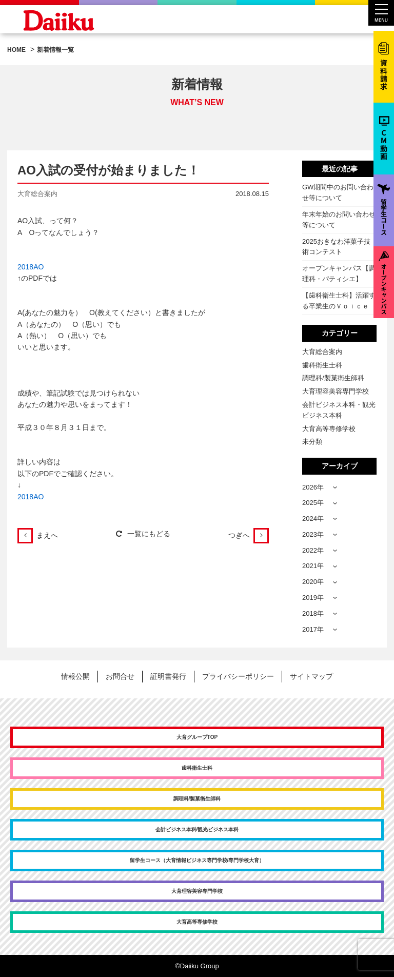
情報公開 (75, 676)
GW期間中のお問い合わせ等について (337, 192)
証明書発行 (168, 676)
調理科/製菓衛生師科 (333, 378)
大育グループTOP (197, 737)
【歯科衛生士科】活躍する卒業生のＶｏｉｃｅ (339, 300)
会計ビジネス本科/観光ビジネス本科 (197, 829)
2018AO (30, 267)
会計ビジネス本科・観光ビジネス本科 (339, 410)
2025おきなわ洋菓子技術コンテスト (336, 247)
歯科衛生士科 (322, 365)
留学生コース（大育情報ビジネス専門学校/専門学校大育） (197, 860)
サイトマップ (311, 676)
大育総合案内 (322, 352)
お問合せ (120, 676)
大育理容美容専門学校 (335, 391)
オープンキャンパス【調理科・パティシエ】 (339, 273)
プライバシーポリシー (238, 676)
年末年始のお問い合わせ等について (339, 219)
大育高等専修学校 (329, 429)
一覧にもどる (143, 534)
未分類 (312, 441)
